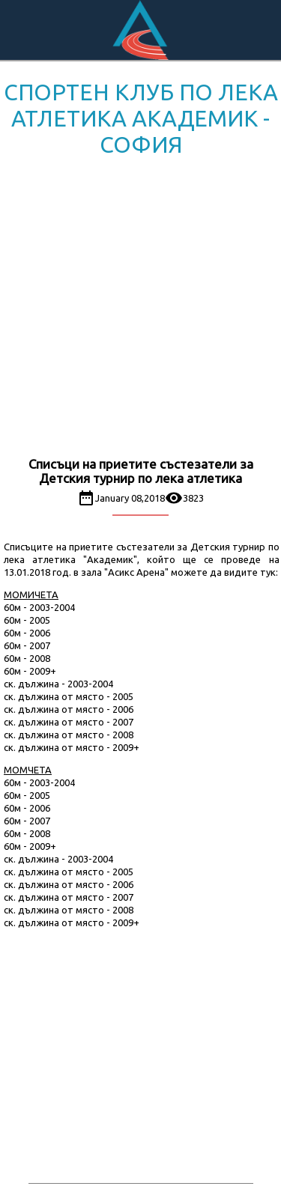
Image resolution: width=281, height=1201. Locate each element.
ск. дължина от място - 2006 (68, 709)
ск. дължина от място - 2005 (68, 696)
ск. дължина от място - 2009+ (71, 747)
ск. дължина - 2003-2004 (58, 683)
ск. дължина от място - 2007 (68, 722)
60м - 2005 (27, 620)
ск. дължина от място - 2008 (68, 734)
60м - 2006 (27, 632)
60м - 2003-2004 (39, 607)
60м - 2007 (27, 645)
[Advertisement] (140, 309)
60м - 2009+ (30, 671)
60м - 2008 (27, 658)
